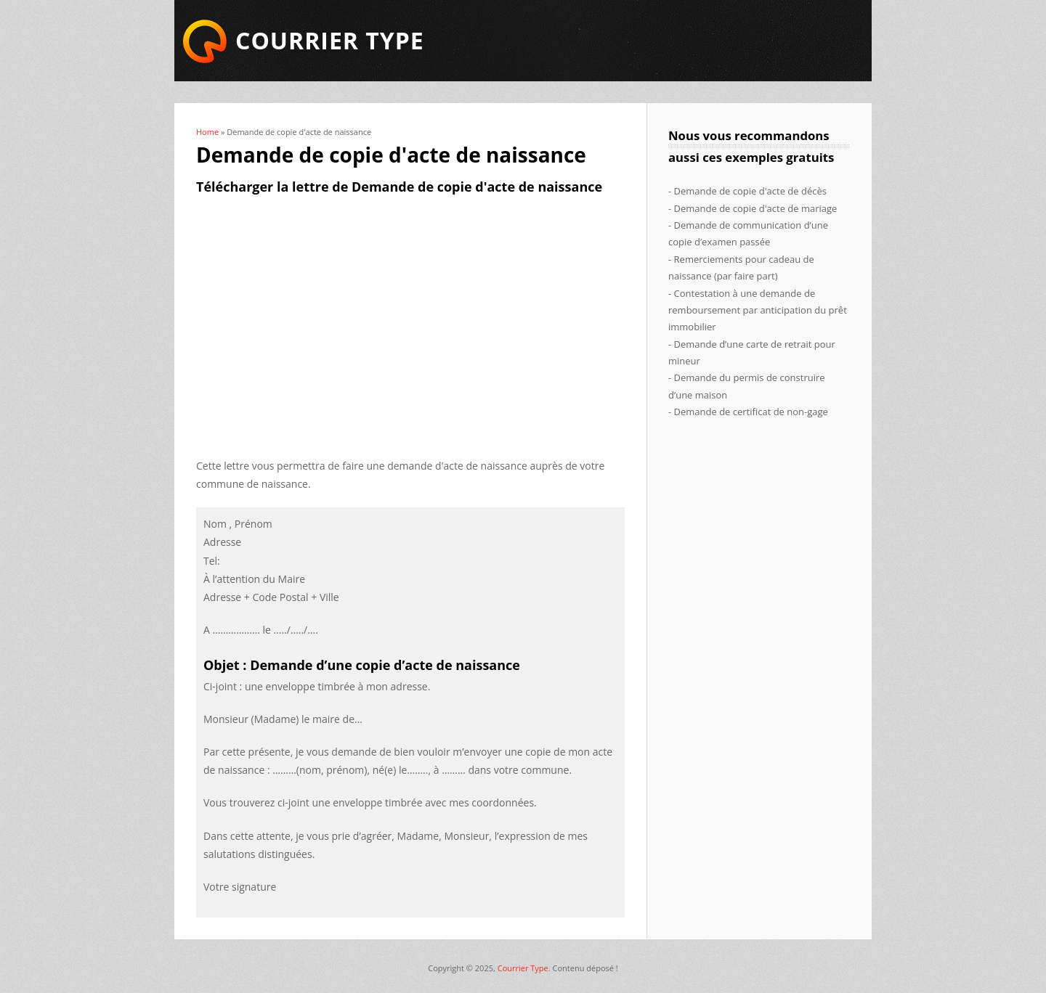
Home (207, 131)
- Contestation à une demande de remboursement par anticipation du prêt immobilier (757, 310)
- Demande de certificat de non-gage (748, 411)
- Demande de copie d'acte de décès (747, 190)
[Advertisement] (410, 318)
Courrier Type (523, 968)
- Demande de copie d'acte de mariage (752, 208)
